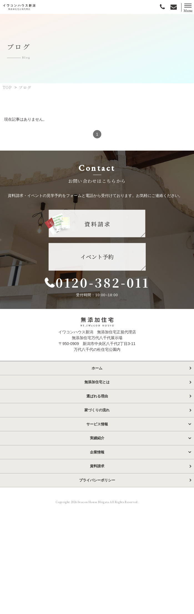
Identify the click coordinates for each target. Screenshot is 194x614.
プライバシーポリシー (97, 485)
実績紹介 (97, 444)
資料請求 (97, 472)
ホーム (97, 373)
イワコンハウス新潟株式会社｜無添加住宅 (19, 7)
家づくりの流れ (97, 415)
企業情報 (97, 457)
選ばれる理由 (97, 401)
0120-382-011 (104, 285)
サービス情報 (97, 429)
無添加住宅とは (97, 387)
